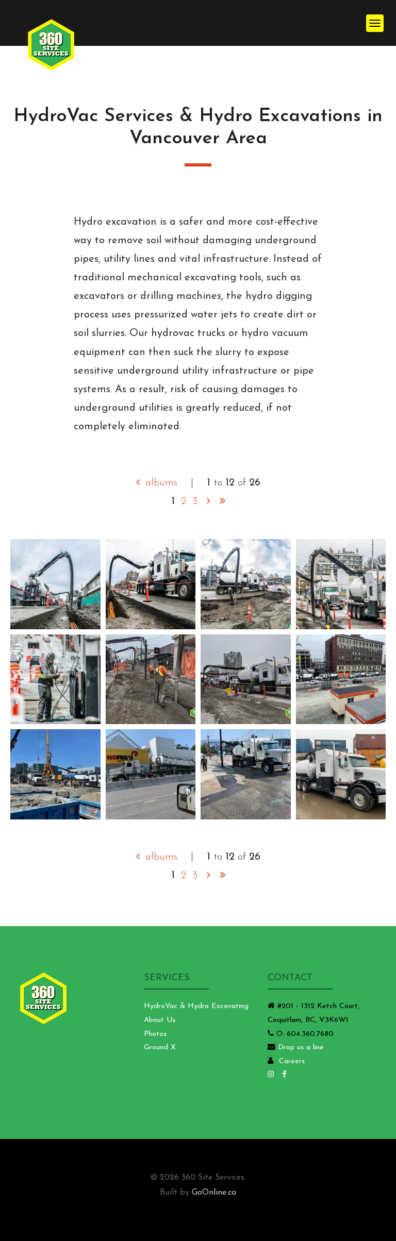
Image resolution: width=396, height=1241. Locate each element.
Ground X (160, 1047)
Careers (292, 1061)
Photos (155, 1034)
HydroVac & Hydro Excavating (196, 1006)
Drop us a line (301, 1047)
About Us (159, 1020)
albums (156, 483)
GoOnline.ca (214, 1192)
